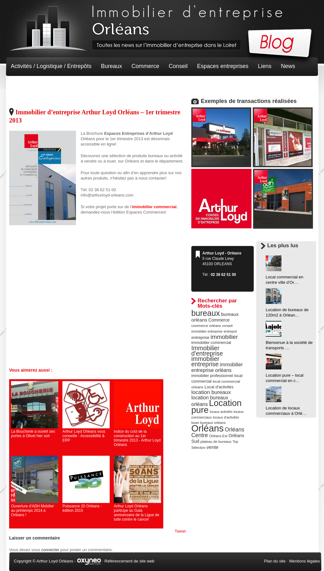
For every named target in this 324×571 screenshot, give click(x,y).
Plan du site (275, 561)
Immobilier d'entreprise (207, 351)
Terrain (57, 85)
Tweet (180, 531)
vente (212, 447)
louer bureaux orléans (208, 423)
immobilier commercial (211, 342)
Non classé (25, 85)
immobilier (224, 337)
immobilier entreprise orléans (217, 367)
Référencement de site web (129, 561)
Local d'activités (219, 387)
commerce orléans (206, 326)
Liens (264, 66)
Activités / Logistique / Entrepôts (51, 66)
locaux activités (221, 412)
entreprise (200, 337)
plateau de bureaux (216, 441)
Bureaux (111, 66)
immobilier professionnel (212, 376)
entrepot (230, 331)
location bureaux (211, 392)
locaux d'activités (226, 417)
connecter (50, 549)
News (288, 66)
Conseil (178, 66)
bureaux (205, 313)
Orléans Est (218, 436)
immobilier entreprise (205, 361)
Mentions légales (304, 561)
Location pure (216, 406)
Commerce (145, 66)
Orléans (207, 428)
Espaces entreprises (222, 66)
